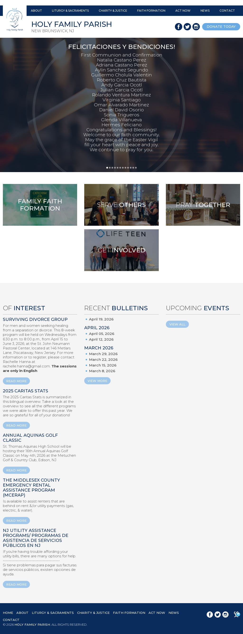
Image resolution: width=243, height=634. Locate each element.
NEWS (205, 10)
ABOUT (36, 10)
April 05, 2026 (101, 333)
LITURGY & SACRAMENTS (70, 10)
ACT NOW (183, 10)
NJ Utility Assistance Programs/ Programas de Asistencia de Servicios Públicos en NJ (35, 538)
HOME (8, 613)
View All (177, 324)
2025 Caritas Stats (25, 391)
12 (136, 168)
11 (133, 168)
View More (97, 381)
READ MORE (16, 381)
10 (130, 168)
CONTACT (227, 10)
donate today (221, 26)
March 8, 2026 (102, 371)
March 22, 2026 (103, 359)
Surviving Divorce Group (35, 319)
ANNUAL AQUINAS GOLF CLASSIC (30, 438)
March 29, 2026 (103, 354)
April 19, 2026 (101, 319)
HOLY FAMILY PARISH (32, 624)
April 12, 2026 (101, 339)
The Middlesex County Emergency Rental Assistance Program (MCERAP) (31, 488)
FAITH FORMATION (151, 10)
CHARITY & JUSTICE (113, 10)
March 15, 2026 (103, 365)
